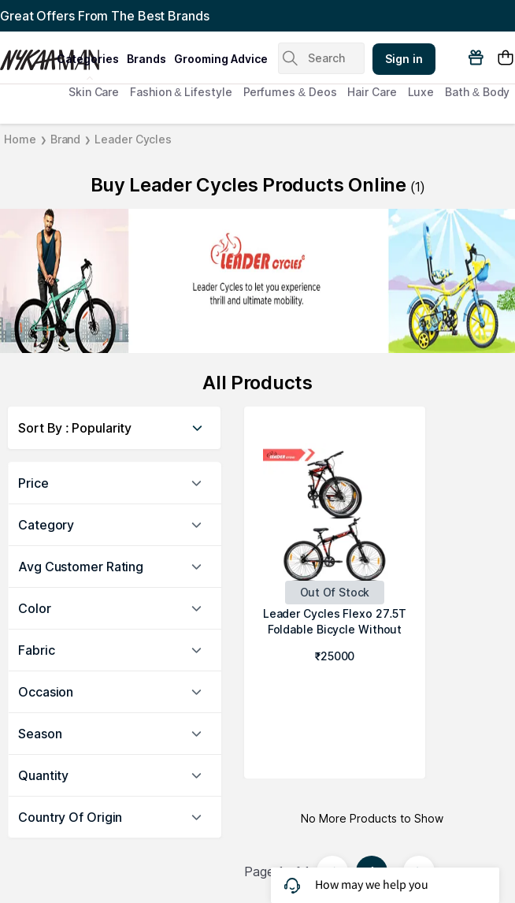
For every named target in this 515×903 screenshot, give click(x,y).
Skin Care (94, 91)
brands (146, 58)
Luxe (421, 91)
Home (20, 139)
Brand (65, 139)
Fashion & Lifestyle (181, 91)
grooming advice (221, 58)
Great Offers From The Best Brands (104, 16)
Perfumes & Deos (290, 91)
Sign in (404, 58)
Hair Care (371, 91)
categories (88, 58)
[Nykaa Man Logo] (26, 54)
